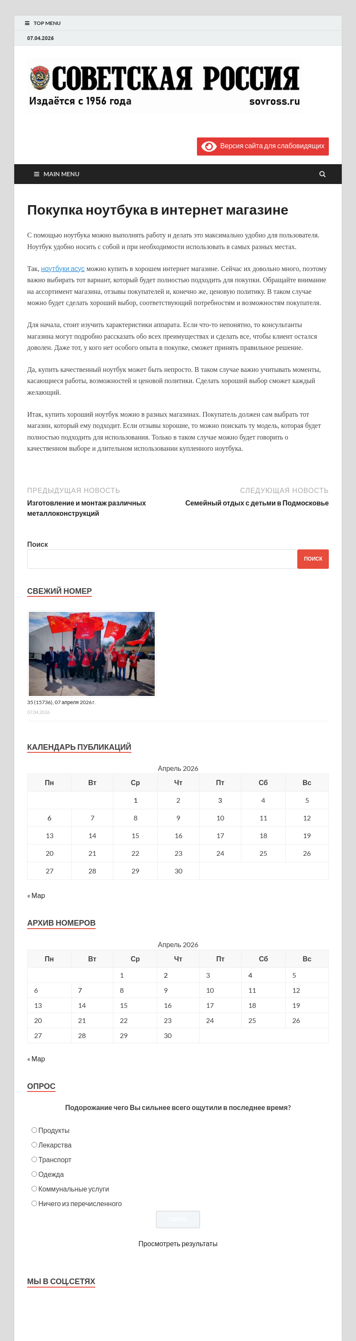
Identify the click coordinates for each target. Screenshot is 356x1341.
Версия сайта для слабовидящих (263, 145)
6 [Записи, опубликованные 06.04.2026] (49, 818)
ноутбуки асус (62, 268)
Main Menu (61, 174)
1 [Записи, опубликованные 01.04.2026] (135, 800)
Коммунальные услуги (73, 1189)
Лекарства (55, 1145)
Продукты (53, 1130)
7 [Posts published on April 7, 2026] (80, 990)
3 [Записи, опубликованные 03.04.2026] (220, 800)
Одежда (51, 1174)
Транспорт (55, 1159)
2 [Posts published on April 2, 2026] (166, 975)
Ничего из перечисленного (80, 1203)
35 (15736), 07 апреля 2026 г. (61, 702)
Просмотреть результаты (177, 1243)
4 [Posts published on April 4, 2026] (250, 975)
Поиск (37, 544)
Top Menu (47, 23)
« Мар (36, 895)
